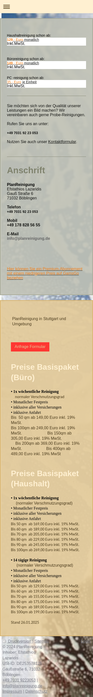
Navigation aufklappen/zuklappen (46, 6)
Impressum (12, 691)
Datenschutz (36, 691)
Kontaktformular (62, 142)
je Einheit (29, 82)
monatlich (26, 40)
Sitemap (41, 641)
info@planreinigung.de (22, 686)
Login (86, 641)
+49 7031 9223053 (19, 680)
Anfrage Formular (30, 347)
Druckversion (17, 641)
